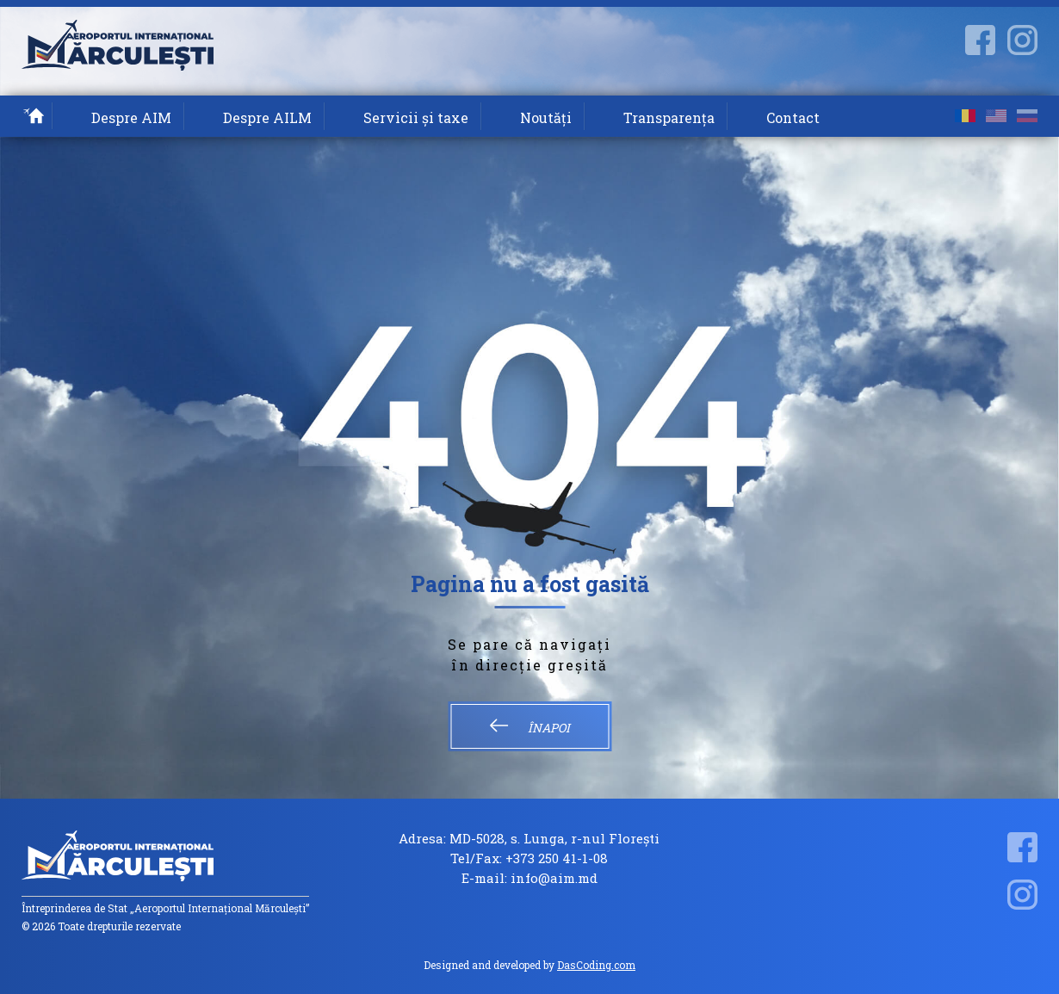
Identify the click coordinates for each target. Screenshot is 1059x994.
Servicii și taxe (415, 117)
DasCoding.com (596, 965)
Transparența (669, 117)
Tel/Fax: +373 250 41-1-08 (529, 858)
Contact (793, 117)
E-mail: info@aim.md (529, 878)
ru (1027, 115)
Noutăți (546, 117)
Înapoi (529, 727)
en (996, 115)
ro (965, 115)
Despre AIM (131, 117)
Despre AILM (267, 117)
